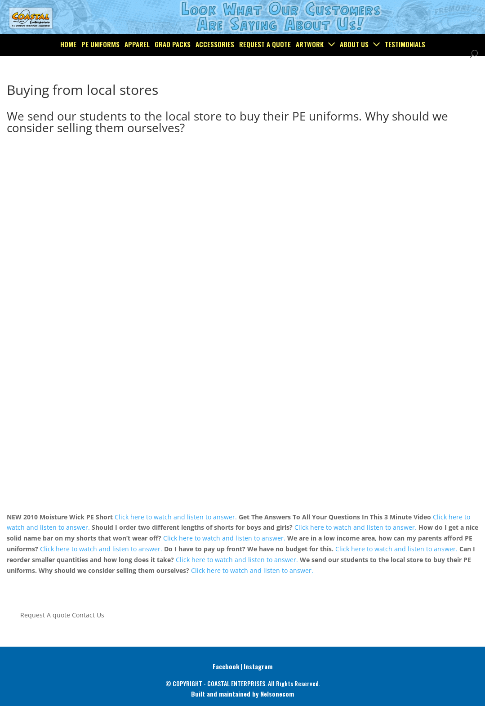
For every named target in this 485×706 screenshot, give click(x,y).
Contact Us (88, 615)
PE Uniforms (100, 65)
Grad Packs (173, 65)
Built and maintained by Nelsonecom (242, 693)
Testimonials (405, 65)
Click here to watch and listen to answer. (176, 517)
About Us (354, 65)
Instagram (258, 666)
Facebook (226, 666)
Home (68, 65)
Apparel (137, 65)
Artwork (310, 65)
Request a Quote (265, 65)
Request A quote (45, 615)
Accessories (215, 65)
